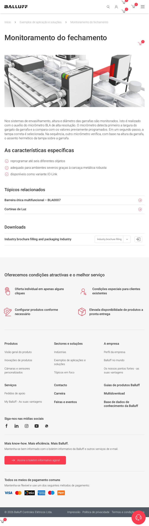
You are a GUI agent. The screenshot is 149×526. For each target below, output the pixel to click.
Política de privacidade (95, 512)
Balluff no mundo (114, 360)
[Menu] (143, 7)
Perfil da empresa (114, 352)
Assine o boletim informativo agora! (35, 460)
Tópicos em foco (64, 372)
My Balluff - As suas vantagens (23, 401)
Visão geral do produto (18, 352)
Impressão (73, 512)
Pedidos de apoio (14, 393)
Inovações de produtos (18, 360)
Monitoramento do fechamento (89, 22)
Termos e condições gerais (128, 512)
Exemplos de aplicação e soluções (40, 22)
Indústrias (60, 352)
